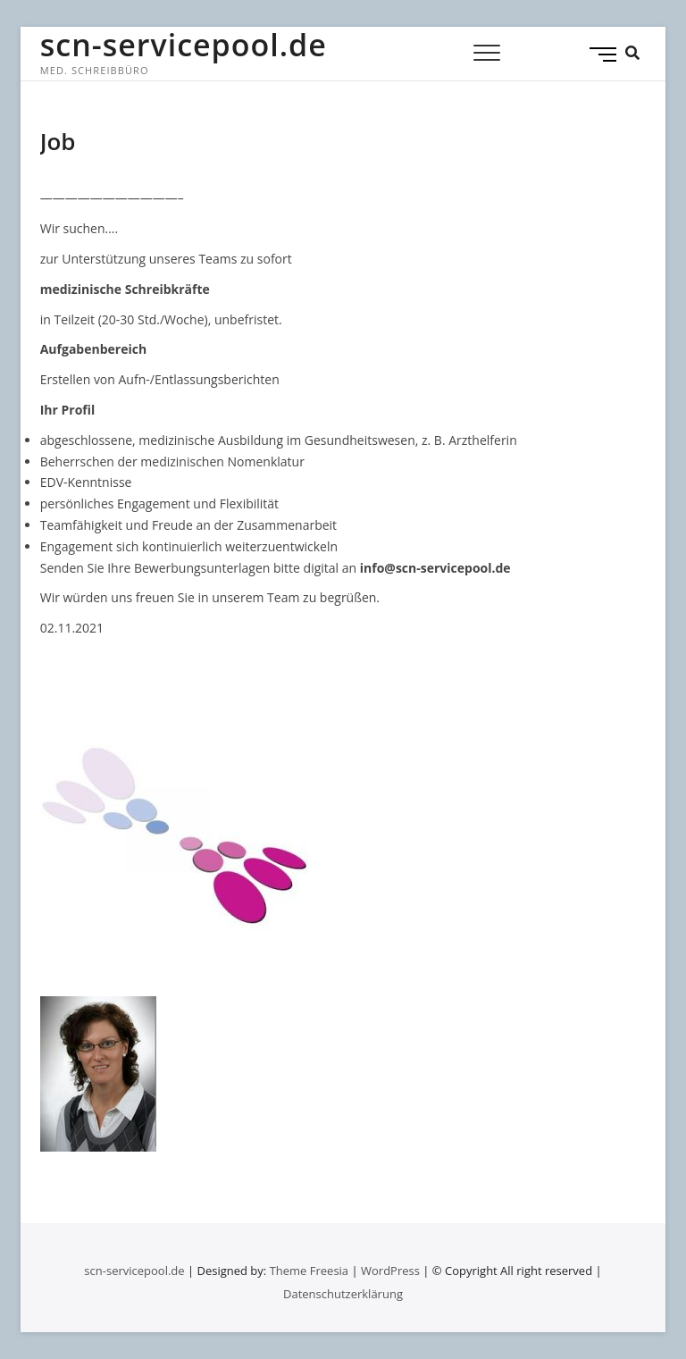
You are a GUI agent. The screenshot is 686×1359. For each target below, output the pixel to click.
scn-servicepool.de (183, 45)
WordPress (390, 1271)
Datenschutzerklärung (343, 1294)
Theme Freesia (309, 1271)
